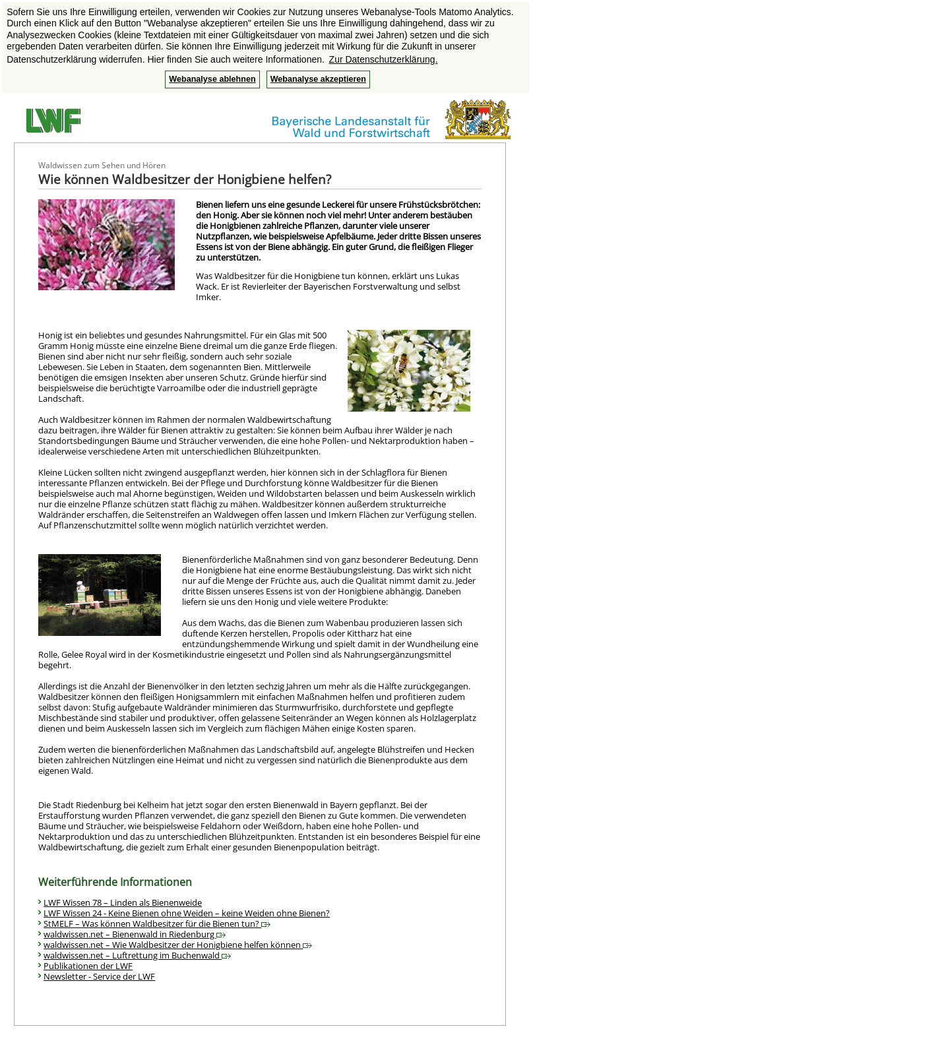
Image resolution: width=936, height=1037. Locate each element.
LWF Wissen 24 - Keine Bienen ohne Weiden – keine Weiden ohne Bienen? (187, 913)
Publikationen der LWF (88, 966)
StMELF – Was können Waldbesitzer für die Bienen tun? (157, 923)
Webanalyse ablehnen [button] (212, 79)
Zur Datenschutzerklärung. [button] (383, 59)
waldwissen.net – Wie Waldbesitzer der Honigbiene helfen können (178, 945)
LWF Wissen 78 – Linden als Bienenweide (123, 902)
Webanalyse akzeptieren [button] (318, 79)
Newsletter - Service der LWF (99, 976)
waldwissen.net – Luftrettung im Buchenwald (137, 955)
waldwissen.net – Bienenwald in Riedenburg (135, 934)
